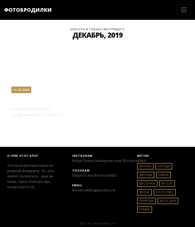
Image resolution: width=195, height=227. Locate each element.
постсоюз (164, 192)
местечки (147, 183)
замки (163, 175)
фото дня (168, 201)
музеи (144, 192)
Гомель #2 (29, 99)
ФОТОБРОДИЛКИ (28, 9)
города (164, 166)
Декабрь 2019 (28, 115)
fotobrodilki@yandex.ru (93, 189)
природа (146, 201)
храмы (144, 209)
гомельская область (31, 109)
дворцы (145, 175)
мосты (167, 183)
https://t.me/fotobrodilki (94, 175)
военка (145, 166)
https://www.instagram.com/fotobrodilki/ (109, 160)
